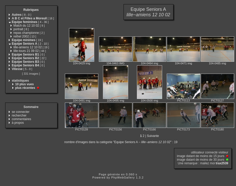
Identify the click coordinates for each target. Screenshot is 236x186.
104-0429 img (81, 63)
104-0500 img (149, 100)
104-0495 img (115, 100)
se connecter (21, 112)
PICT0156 (115, 129)
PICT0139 (81, 129)
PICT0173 (183, 129)
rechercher (19, 115)
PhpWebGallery (123, 177)
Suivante (153, 136)
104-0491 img (81, 100)
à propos (18, 123)
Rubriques (31, 10)
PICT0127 (217, 100)
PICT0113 (183, 100)
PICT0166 (149, 129)
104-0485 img (217, 63)
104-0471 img (183, 63)
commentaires (21, 119)
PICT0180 (217, 129)
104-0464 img (149, 63)
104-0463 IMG (116, 63)
